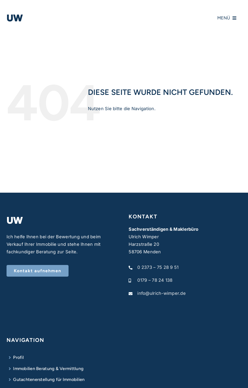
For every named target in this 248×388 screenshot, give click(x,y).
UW (15, 18)
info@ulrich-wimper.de (161, 293)
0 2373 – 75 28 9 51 (157, 267)
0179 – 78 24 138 (154, 280)
